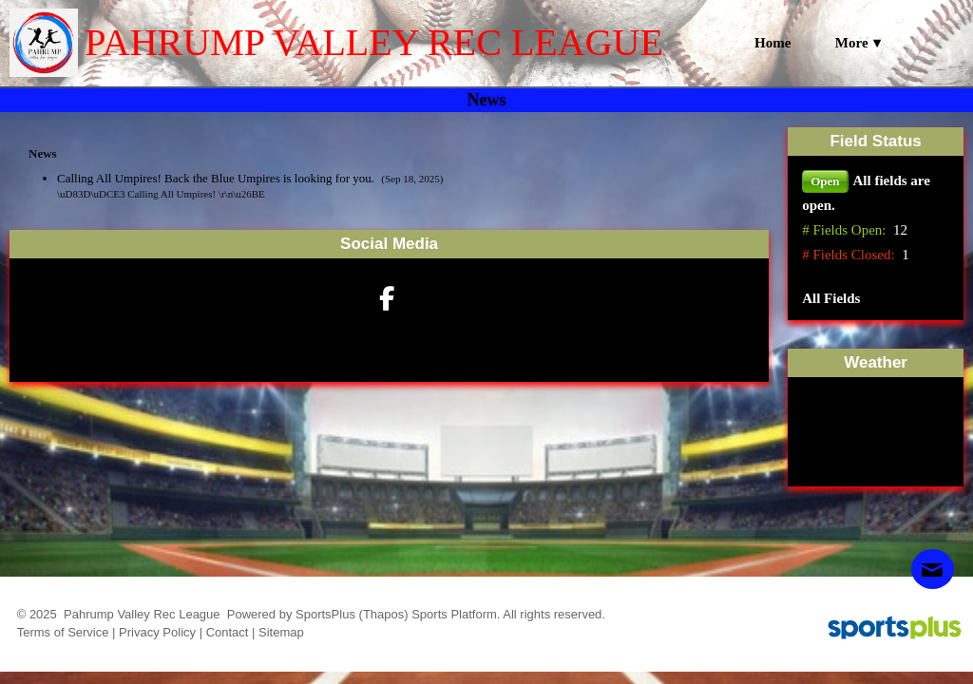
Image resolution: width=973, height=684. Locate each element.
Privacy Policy (157, 632)
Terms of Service (63, 632)
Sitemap (281, 632)
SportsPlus (325, 614)
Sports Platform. (455, 614)
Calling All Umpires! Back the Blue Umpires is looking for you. (217, 178)
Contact (227, 632)
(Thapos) (384, 614)
